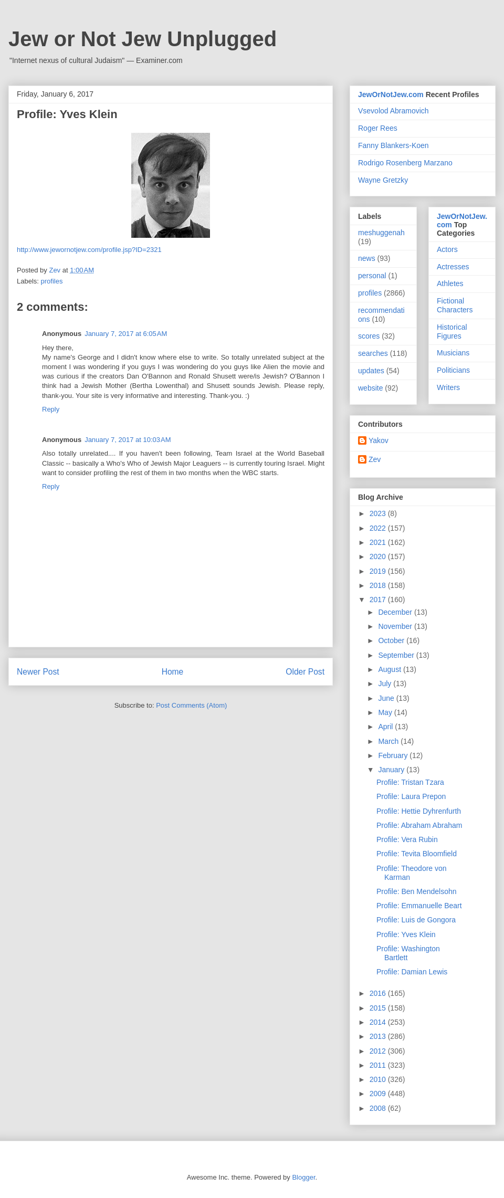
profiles (52, 281)
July (385, 683)
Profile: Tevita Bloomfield (416, 853)
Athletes (450, 283)
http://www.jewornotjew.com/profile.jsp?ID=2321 (89, 250)
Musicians (453, 353)
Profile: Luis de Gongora (416, 920)
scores (369, 336)
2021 (379, 542)
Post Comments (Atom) (191, 705)
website (370, 388)
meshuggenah (381, 232)
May (386, 712)
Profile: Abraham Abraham (419, 825)
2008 (379, 1108)
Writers (448, 387)
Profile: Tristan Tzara (410, 782)
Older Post (305, 671)
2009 (379, 1093)
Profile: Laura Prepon (411, 796)
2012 (379, 1051)
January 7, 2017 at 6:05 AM (126, 334)
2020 (379, 556)
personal (372, 275)
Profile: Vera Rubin (407, 839)
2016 (379, 993)
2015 (379, 1008)
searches (373, 353)
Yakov (378, 440)
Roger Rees (377, 128)
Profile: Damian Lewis (411, 972)
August (390, 669)
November (396, 626)
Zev (375, 459)
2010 (379, 1079)
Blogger (303, 1177)
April (386, 726)
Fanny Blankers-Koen (393, 145)
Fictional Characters (454, 305)
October (392, 640)
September (397, 655)
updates (371, 370)
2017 (379, 599)
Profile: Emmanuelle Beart (419, 905)
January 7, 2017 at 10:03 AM (128, 440)
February (394, 755)
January (392, 769)
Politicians (453, 370)
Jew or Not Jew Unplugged (142, 38)
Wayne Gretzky (383, 180)
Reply (50, 409)
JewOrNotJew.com (391, 94)
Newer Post (38, 671)
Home (173, 671)
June (387, 698)
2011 (379, 1065)
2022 (379, 528)
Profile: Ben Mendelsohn (416, 891)
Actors (447, 249)
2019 (379, 571)
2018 (379, 585)
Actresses (453, 266)
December (396, 612)
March (389, 741)
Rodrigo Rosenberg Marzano (405, 163)
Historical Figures (452, 331)
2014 (379, 1022)
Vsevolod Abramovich (393, 111)
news (366, 258)
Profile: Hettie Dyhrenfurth (418, 811)
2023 (379, 513)
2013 (379, 1036)
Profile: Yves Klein (406, 934)
